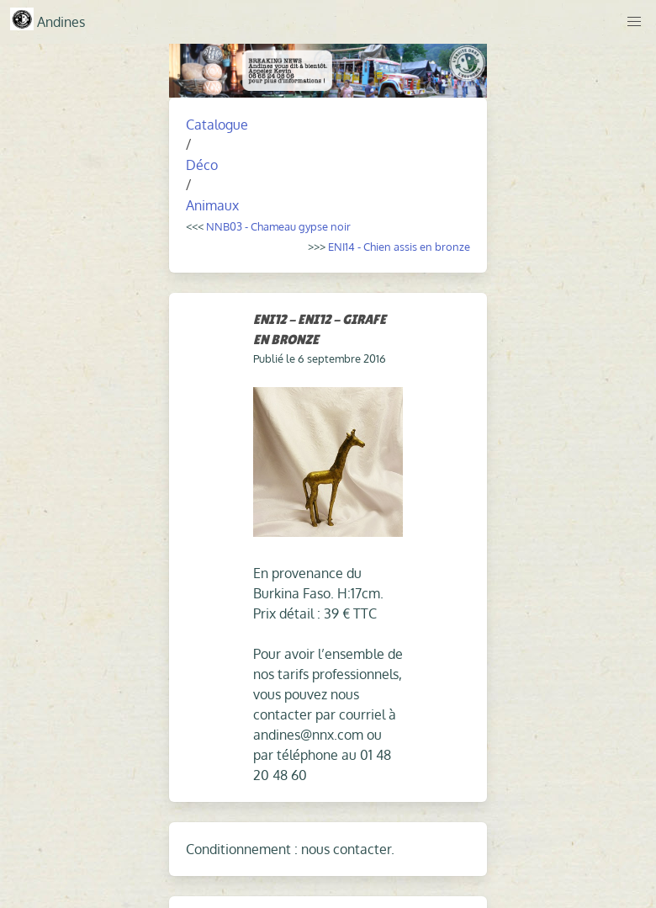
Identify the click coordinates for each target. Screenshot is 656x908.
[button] (634, 22)
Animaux (212, 205)
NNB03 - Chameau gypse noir (278, 226)
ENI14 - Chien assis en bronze (399, 246)
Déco (202, 165)
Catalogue (217, 124)
